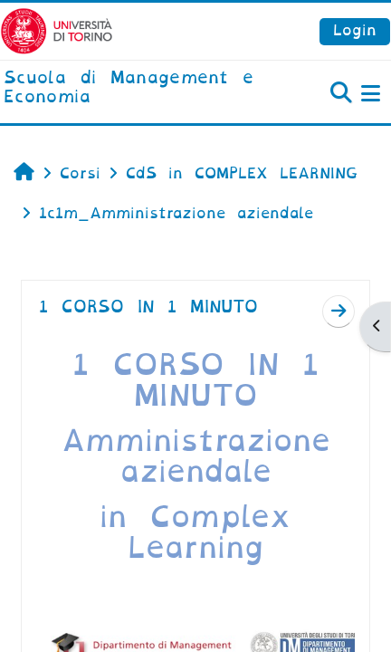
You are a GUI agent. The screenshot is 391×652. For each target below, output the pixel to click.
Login (355, 30)
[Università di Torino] (56, 30)
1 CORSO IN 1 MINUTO (148, 307)
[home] (130, 88)
